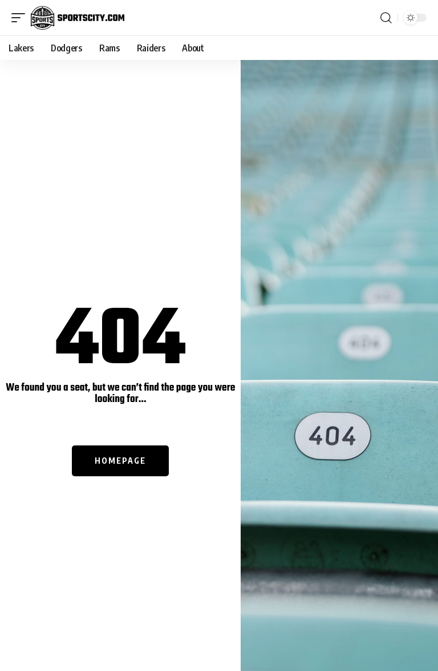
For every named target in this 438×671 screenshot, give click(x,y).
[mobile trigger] (21, 18)
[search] (386, 17)
